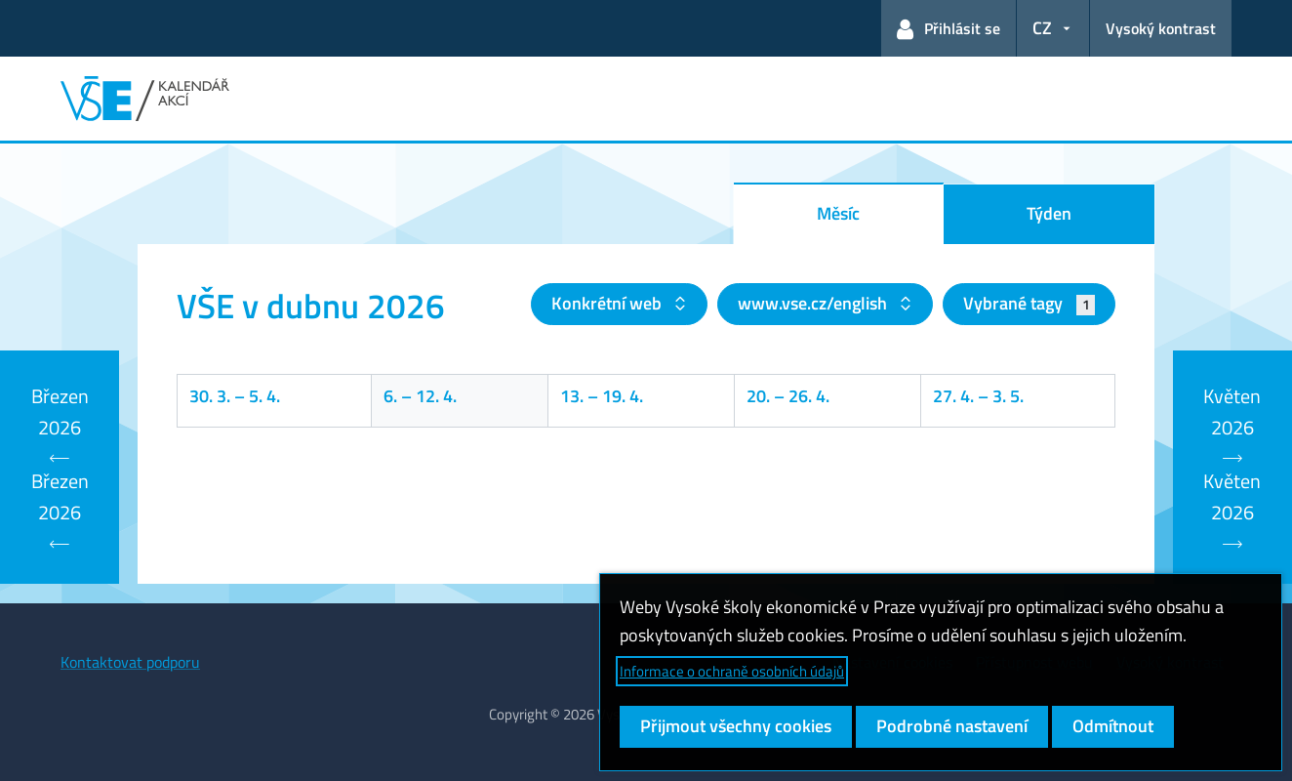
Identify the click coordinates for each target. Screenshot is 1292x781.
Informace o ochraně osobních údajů (732, 671)
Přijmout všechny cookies (735, 726)
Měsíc (838, 213)
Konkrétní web (608, 303)
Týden (1049, 213)
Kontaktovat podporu (130, 662)
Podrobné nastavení (952, 726)
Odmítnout (1112, 726)
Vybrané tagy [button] (1029, 303)
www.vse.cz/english (814, 303)
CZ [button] (1042, 28)
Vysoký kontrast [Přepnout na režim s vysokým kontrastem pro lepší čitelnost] (1161, 28)
